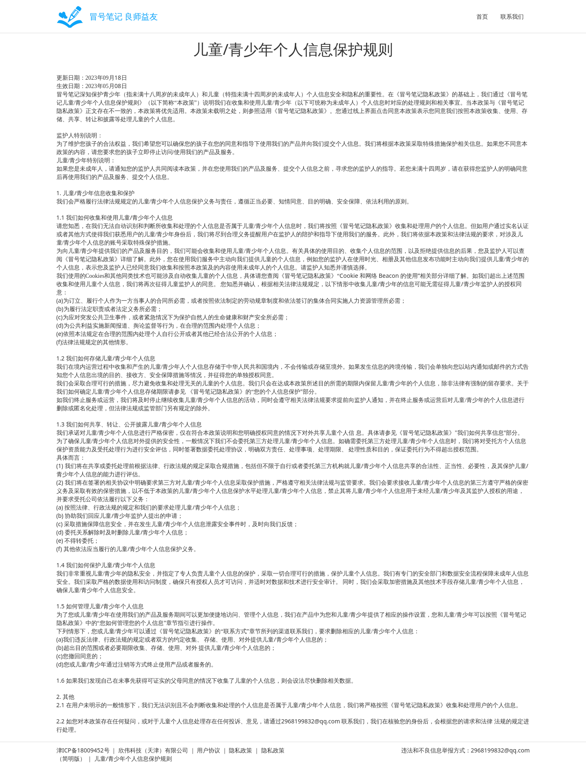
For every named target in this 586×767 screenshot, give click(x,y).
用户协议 (208, 750)
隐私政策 (240, 750)
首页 (482, 16)
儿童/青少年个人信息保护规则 (133, 758)
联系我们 (512, 16)
